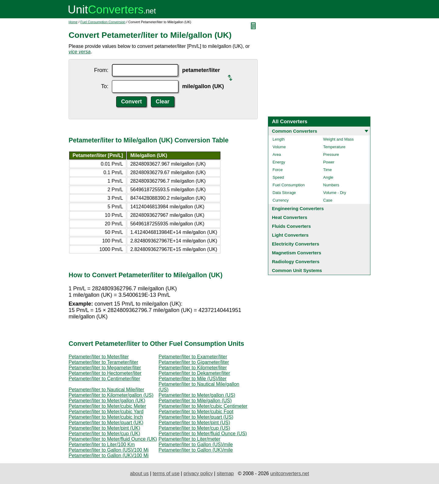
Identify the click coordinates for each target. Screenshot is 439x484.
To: (104, 86)
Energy (279, 162)
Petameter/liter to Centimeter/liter (104, 378)
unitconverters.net (289, 473)
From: (101, 70)
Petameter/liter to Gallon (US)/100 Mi (108, 450)
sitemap (225, 473)
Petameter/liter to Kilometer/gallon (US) (111, 395)
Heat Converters (289, 217)
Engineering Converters (298, 208)
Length (279, 139)
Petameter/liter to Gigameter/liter (194, 362)
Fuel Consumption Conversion (103, 22)
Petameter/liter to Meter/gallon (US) (197, 395)
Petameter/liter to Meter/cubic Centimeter (203, 406)
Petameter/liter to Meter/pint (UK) (104, 428)
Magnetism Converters (296, 252)
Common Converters (294, 131)
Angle (328, 177)
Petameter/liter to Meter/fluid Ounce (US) (203, 433)
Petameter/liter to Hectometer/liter (105, 373)
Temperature (334, 147)
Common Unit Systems (297, 270)
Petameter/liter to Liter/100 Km (102, 444)
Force (278, 169)
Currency (281, 200)
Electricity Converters (295, 243)
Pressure (331, 154)
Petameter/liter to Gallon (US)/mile (196, 444)
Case (327, 200)
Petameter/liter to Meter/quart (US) (196, 417)
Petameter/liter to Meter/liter (99, 356)
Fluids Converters (291, 226)
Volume (279, 147)
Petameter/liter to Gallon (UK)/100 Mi (108, 455)
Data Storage (284, 192)
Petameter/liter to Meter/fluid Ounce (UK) (113, 439)
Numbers (331, 185)
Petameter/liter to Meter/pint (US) (194, 422)
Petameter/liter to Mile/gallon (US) (195, 400)
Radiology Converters (295, 261)
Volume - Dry (334, 192)
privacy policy (198, 473)
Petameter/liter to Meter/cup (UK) (104, 433)
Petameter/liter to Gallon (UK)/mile (196, 450)
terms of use (166, 473)
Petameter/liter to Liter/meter (189, 439)
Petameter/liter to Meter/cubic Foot (196, 411)
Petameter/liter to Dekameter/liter (194, 373)
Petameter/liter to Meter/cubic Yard (106, 411)
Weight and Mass (338, 139)
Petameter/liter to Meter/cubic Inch (106, 417)
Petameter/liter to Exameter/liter (193, 356)
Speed (278, 177)
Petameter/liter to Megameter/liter (105, 367)
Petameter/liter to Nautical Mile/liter (106, 389)
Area (277, 154)
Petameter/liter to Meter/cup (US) (194, 428)
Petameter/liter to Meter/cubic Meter (107, 406)
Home (73, 22)
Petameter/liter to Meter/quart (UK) (106, 422)
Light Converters (290, 235)
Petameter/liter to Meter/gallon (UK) (107, 400)
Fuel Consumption (289, 185)
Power (328, 162)
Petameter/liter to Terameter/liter (103, 362)
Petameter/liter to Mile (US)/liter (193, 378)
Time (327, 169)
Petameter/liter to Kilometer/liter (193, 367)
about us (139, 473)
